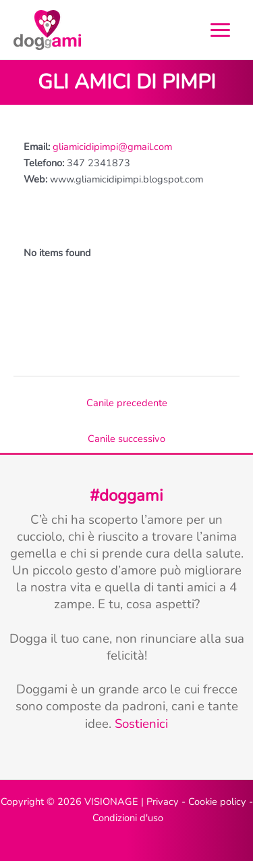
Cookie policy (217, 801)
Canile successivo (126, 438)
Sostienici (141, 724)
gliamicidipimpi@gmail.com (112, 146)
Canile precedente (126, 403)
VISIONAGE (111, 801)
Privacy (162, 801)
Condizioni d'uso (127, 818)
